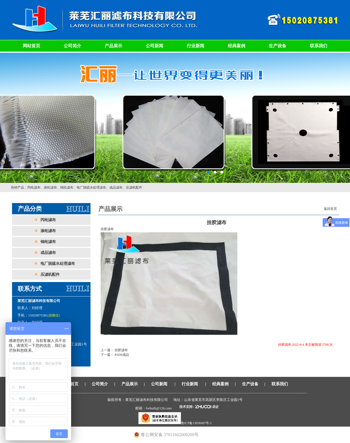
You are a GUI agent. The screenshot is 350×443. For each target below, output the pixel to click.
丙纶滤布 (33, 187)
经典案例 (236, 45)
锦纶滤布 (66, 187)
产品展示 (113, 45)
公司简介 (72, 45)
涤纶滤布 (50, 187)
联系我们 (318, 45)
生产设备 (277, 45)
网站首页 (31, 45)
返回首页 (330, 209)
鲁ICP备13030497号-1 (196, 423)
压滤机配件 (134, 187)
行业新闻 (195, 45)
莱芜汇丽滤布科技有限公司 (175, 117)
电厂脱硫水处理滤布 (91, 187)
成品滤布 (115, 187)
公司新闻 (154, 45)
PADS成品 (121, 355)
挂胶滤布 (121, 350)
